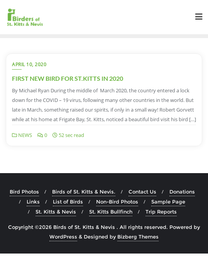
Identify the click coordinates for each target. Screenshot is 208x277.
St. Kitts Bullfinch (110, 212)
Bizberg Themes (138, 237)
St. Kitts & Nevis (56, 212)
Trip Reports (161, 212)
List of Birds (68, 202)
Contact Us (142, 192)
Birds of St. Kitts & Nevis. (83, 192)
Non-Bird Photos (117, 202)
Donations (182, 192)
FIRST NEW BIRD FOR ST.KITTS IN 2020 (67, 78)
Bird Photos (24, 192)
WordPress (63, 237)
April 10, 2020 (29, 64)
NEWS (22, 135)
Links (33, 202)
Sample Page (168, 202)
